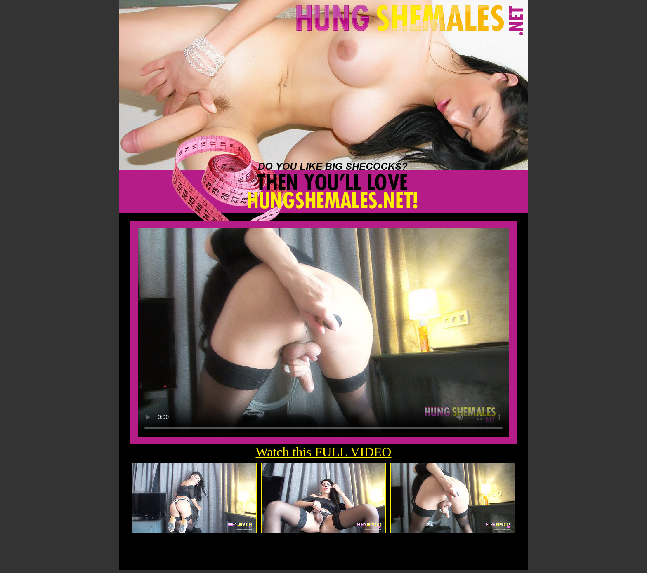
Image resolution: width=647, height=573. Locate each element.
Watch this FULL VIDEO (324, 451)
